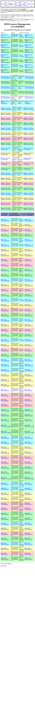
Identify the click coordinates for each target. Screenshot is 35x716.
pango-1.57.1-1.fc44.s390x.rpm (28, 260)
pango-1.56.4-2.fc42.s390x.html (4, 330)
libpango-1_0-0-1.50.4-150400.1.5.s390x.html (6, 203)
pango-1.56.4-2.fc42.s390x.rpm (28, 330)
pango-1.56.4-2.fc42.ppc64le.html (5, 325)
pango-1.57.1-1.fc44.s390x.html (4, 260)
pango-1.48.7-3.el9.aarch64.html (5, 483)
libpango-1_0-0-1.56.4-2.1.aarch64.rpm (28, 148)
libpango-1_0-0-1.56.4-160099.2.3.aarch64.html (6, 108)
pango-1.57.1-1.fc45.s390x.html (4, 230)
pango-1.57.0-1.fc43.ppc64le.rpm (28, 305)
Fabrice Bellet (3, 565)
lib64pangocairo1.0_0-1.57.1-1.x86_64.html (5, 82)
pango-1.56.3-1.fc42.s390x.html (4, 350)
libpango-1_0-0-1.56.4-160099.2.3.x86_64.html (6, 123)
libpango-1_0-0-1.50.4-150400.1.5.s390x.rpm (28, 203)
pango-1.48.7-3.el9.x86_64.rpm (28, 513)
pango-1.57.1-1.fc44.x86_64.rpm (28, 270)
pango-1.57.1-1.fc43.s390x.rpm (28, 290)
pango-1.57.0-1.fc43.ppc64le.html (5, 305)
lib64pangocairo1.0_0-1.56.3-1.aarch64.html (5, 87)
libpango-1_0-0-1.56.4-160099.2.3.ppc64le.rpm (29, 113)
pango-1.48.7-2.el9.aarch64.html (5, 523)
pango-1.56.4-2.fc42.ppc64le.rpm (28, 325)
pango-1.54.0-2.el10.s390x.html (4, 457)
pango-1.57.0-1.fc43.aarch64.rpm (28, 300)
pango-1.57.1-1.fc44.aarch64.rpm (28, 240)
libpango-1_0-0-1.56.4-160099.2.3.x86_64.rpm (29, 123)
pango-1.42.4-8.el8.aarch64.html (5, 543)
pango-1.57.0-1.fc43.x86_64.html (5, 315)
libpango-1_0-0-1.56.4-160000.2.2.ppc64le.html (6, 133)
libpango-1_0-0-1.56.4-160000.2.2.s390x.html (6, 138)
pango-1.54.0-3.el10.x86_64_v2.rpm (29, 426)
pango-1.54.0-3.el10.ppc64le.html (5, 375)
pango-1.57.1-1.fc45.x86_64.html (5, 235)
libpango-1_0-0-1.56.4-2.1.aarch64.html (6, 148)
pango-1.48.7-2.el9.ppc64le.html (5, 528)
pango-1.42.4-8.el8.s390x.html (4, 553)
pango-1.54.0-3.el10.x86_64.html (5, 410)
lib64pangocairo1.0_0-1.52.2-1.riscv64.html (5, 97)
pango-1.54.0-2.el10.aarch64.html (5, 437)
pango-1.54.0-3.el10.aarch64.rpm (28, 360)
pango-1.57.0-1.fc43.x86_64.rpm (28, 315)
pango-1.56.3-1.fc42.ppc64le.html (5, 345)
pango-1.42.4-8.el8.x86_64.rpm (28, 558)
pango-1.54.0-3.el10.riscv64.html (5, 390)
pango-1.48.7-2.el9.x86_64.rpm (28, 538)
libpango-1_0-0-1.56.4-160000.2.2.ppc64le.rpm (29, 133)
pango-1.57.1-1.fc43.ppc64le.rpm (28, 285)
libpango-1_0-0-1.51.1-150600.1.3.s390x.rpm (28, 183)
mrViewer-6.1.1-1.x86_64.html (4, 214)
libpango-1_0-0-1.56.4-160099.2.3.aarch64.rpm (29, 108)
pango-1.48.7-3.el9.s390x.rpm (27, 503)
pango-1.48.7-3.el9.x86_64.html (4, 513)
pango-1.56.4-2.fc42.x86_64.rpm (28, 335)
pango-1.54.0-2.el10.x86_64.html (5, 467)
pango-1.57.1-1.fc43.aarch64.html (5, 280)
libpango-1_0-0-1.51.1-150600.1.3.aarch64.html (6, 173)
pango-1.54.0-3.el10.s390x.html (4, 395)
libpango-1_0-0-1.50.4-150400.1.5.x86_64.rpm (29, 208)
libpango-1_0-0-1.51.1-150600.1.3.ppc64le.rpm (29, 178)
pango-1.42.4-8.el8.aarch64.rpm (28, 543)
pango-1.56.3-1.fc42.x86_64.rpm (28, 355)
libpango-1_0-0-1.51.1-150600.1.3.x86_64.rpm (29, 188)
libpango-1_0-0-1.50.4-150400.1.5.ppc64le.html (6, 198)
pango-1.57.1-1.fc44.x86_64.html (5, 270)
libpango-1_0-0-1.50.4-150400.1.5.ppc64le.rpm (29, 198)
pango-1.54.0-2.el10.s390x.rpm (28, 457)
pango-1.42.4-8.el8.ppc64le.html (5, 548)
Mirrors (29, 3)
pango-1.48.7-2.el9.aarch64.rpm (28, 523)
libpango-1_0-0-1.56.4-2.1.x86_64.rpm (28, 168)
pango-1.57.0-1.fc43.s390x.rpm (28, 310)
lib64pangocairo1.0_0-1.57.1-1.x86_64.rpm (29, 82)
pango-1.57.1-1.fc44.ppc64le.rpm (28, 250)
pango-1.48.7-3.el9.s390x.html (4, 503)
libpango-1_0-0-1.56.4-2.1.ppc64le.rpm (28, 153)
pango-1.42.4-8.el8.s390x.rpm (27, 553)
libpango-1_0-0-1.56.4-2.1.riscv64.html (6, 158)
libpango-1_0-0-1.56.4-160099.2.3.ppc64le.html (6, 113)
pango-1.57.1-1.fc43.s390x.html (4, 290)
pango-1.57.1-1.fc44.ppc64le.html (5, 250)
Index (3, 3)
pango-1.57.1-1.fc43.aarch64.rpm (28, 280)
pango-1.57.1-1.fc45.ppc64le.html (5, 225)
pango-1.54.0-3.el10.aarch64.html (5, 360)
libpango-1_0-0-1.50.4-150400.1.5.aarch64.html (6, 193)
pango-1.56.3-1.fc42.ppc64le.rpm (28, 345)
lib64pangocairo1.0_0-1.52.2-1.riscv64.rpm (29, 97)
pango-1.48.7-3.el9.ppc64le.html (5, 493)
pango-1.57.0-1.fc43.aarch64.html (5, 300)
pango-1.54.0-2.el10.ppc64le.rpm (28, 447)
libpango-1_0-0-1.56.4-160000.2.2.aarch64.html (6, 128)
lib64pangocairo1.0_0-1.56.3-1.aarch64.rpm (29, 87)
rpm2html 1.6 (9, 563)
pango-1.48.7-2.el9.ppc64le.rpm (28, 528)
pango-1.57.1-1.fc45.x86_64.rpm (28, 235)
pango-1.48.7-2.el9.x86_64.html (4, 538)
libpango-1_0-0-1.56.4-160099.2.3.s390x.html (6, 118)
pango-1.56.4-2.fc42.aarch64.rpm (28, 320)
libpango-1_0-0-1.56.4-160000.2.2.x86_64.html (6, 143)
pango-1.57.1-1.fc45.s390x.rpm (28, 230)
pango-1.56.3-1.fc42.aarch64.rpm (28, 340)
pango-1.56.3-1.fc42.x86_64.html (5, 355)
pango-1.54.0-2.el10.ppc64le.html (5, 447)
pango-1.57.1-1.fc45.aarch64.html (5, 220)
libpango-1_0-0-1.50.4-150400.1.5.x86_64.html (6, 208)
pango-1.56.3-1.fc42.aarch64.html (5, 340)
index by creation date (21, 4)
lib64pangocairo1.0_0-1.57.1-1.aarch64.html (5, 77)
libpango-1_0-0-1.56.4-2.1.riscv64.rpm (28, 158)
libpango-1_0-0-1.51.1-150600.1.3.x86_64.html (6, 188)
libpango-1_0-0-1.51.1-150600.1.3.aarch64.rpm (29, 173)
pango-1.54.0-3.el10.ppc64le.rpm (28, 375)
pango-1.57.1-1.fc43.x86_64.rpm (28, 295)
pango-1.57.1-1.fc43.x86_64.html (5, 295)
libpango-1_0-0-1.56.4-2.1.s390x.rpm (28, 163)
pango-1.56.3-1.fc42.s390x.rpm (28, 350)
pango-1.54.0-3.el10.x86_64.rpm (28, 410)
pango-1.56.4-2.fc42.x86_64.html (5, 335)
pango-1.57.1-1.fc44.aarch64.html (5, 240)
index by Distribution (11, 4)
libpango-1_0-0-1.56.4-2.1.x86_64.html (6, 168)
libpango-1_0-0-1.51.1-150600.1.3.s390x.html (6, 183)
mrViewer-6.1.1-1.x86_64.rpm (29, 214)
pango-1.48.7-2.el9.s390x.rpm (27, 533)
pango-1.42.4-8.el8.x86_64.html (4, 558)
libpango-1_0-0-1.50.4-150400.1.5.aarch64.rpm (29, 193)
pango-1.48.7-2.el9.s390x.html (4, 533)
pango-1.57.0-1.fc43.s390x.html (4, 310)
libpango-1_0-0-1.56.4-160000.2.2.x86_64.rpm (29, 143)
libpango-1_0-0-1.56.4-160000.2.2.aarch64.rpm (29, 128)
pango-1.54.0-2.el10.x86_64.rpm (28, 467)
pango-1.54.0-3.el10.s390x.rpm (28, 395)
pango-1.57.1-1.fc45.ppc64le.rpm (28, 225)
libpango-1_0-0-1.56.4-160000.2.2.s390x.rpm (28, 138)
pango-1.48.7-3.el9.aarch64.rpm (28, 483)
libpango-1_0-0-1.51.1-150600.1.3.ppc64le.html (6, 178)
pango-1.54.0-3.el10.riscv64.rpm (28, 390)
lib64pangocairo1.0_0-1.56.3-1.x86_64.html (5, 92)
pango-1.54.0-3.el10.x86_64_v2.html (6, 426)
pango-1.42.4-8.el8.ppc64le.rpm (28, 548)
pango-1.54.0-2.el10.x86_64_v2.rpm (29, 478)
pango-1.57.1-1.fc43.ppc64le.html (5, 285)
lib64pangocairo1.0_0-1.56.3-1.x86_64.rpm (29, 92)
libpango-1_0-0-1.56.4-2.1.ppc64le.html (6, 153)
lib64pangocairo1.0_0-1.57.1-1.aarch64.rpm (29, 77)
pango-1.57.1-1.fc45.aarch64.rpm (28, 220)
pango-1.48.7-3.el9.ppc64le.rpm (28, 493)
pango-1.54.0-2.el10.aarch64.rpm (28, 437)
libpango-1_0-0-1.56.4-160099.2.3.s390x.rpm (28, 118)
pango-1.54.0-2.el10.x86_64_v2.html (6, 478)
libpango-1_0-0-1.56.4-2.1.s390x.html (6, 163)
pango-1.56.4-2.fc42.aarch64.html (5, 320)
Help (33, 3)
